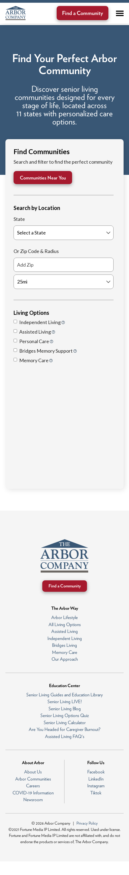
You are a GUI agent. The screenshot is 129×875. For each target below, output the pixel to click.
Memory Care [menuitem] (64, 652)
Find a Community (82, 13)
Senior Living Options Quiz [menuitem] (64, 715)
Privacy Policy (87, 823)
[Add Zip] (64, 265)
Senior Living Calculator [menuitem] (65, 722)
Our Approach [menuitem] (64, 659)
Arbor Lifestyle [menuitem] (64, 617)
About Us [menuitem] (33, 772)
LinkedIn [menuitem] (96, 779)
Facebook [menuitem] (96, 772)
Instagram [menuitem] (96, 785)
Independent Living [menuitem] (64, 638)
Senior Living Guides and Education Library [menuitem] (64, 694)
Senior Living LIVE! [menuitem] (64, 701)
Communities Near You (43, 178)
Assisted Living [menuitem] (64, 631)
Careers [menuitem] (33, 785)
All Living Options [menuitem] (65, 624)
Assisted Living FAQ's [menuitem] (64, 736)
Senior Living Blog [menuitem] (65, 708)
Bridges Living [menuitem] (64, 645)
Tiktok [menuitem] (95, 792)
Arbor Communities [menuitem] (33, 779)
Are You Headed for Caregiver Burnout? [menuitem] (65, 729)
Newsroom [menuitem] (33, 799)
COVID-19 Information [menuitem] (33, 792)
